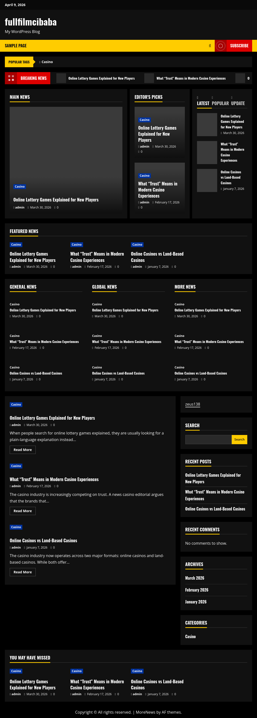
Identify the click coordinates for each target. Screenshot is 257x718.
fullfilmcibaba (31, 21)
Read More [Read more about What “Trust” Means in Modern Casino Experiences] (25, 511)
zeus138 (192, 404)
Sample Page (15, 46)
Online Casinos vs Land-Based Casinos (207, 180)
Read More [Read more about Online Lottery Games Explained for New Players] (25, 450)
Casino (47, 61)
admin (20, 207)
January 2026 (196, 602)
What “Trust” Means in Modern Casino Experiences (199, 78)
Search (192, 425)
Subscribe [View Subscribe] (231, 46)
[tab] (204, 101)
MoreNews (145, 712)
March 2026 (194, 578)
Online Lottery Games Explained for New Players (100, 78)
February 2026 (196, 590)
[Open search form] (210, 45)
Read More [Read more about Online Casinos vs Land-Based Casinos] (25, 572)
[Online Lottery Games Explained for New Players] (66, 160)
